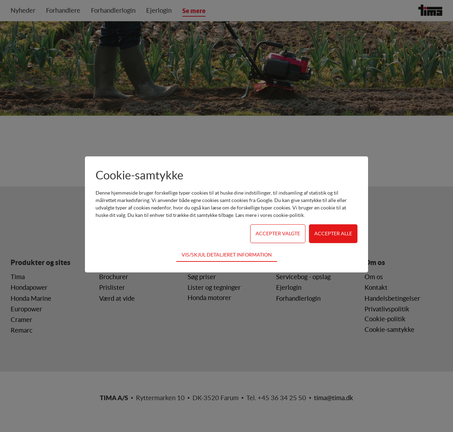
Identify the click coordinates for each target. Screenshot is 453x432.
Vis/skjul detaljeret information (227, 255)
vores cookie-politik (282, 215)
